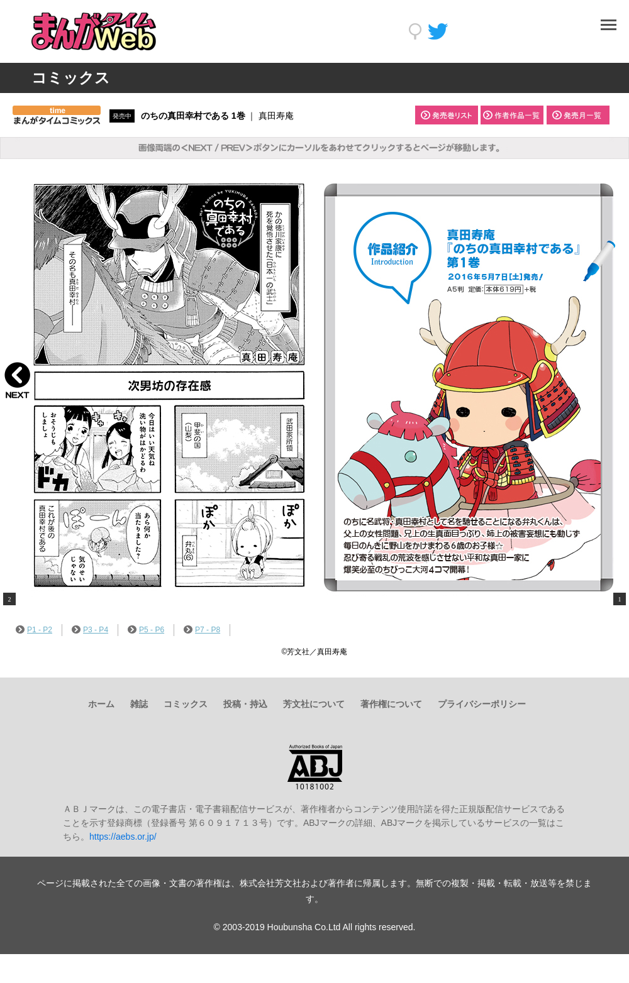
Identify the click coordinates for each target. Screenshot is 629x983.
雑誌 (139, 704)
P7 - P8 (202, 629)
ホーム (101, 704)
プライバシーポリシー (482, 704)
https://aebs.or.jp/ (123, 837)
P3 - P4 (90, 629)
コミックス (186, 704)
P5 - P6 (146, 629)
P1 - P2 (34, 629)
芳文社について (314, 704)
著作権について (391, 704)
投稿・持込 (245, 704)
